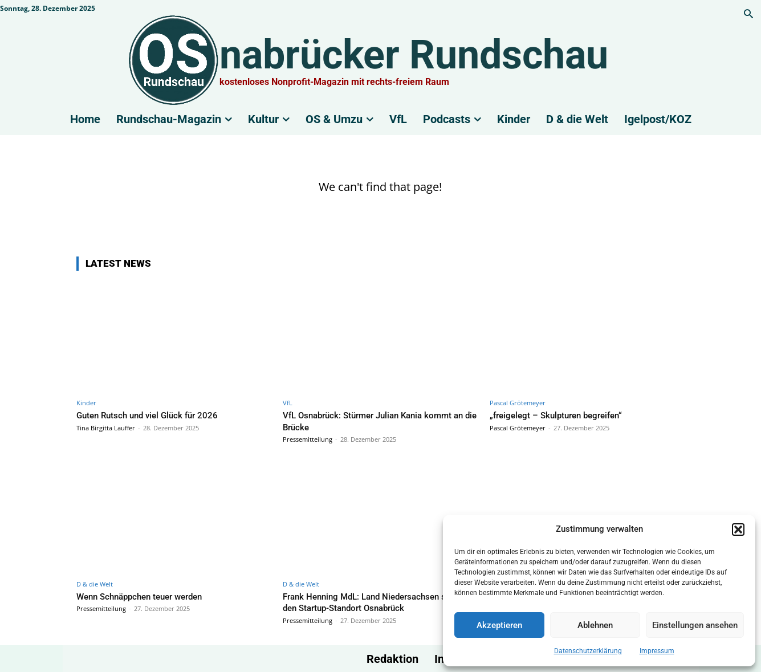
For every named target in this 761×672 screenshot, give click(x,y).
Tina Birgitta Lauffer (105, 427)
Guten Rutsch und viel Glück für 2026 (155, 415)
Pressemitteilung (307, 439)
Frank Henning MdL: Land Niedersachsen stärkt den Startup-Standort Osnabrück (370, 601)
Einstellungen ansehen (695, 625)
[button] (738, 529)
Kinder (86, 403)
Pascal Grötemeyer (518, 403)
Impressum (657, 651)
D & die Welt (94, 583)
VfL (287, 403)
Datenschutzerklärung (588, 651)
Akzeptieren (499, 625)
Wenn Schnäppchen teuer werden (147, 595)
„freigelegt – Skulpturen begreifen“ (564, 415)
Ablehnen (595, 625)
